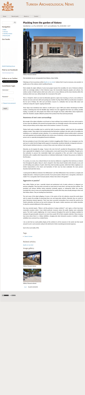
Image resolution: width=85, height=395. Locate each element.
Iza (31, 26)
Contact (36, 16)
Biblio (4, 29)
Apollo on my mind (49, 82)
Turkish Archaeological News (50, 4)
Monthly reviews (7, 33)
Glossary (5, 31)
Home (4, 16)
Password (5, 96)
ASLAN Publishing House (8, 66)
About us (26, 16)
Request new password (9, 103)
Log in (25, 287)
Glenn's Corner (28, 236)
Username (5, 90)
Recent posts (15, 16)
